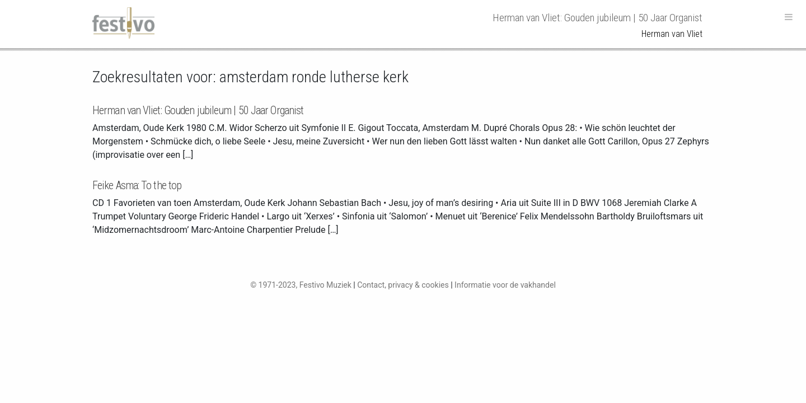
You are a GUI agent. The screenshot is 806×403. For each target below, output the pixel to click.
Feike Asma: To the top (136, 185)
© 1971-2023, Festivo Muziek (301, 284)
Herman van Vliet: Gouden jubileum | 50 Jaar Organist (197, 110)
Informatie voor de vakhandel (505, 284)
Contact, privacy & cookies (403, 284)
